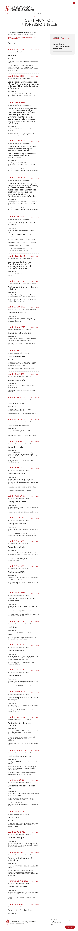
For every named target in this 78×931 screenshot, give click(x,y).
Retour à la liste (40, 13)
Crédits (53, 921)
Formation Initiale (39, 17)
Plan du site (54, 920)
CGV (52, 924)
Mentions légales (56, 922)
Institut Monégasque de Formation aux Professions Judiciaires (19, 9)
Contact (69, 927)
